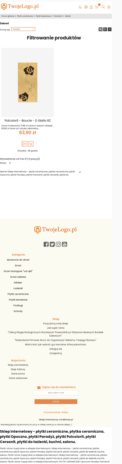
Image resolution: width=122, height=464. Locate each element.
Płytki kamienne (21, 298)
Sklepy (69, 407)
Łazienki (21, 286)
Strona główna (9, 14)
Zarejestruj (58, 348)
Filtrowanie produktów (58, 36)
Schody (21, 309)
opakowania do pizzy (29, 419)
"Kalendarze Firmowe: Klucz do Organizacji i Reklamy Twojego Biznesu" (58, 335)
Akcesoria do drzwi (21, 258)
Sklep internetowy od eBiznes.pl (61, 414)
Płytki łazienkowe (44, 14)
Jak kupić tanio (58, 326)
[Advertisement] (61, 197)
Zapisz (61, 396)
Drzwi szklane (21, 275)
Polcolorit (59, 14)
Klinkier (21, 281)
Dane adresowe (21, 372)
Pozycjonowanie (57, 407)
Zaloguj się (58, 343)
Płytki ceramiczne (26, 14)
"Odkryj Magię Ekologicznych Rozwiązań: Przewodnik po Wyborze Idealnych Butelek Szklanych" (58, 330)
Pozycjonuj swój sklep (58, 321)
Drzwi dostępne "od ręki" (21, 269)
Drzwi (21, 263)
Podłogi (21, 303)
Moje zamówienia (21, 359)
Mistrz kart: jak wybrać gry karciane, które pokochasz (58, 339)
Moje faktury (21, 364)
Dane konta (21, 368)
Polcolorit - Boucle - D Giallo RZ (30, 119)
